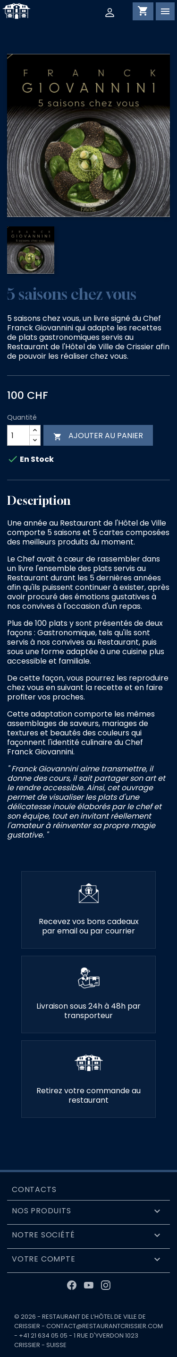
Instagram (105, 1285)
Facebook (71, 1285)
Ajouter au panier (98, 435)
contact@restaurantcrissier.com (104, 1326)
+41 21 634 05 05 (43, 1335)
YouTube (88, 1285)
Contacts (34, 1189)
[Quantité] (18, 435)
